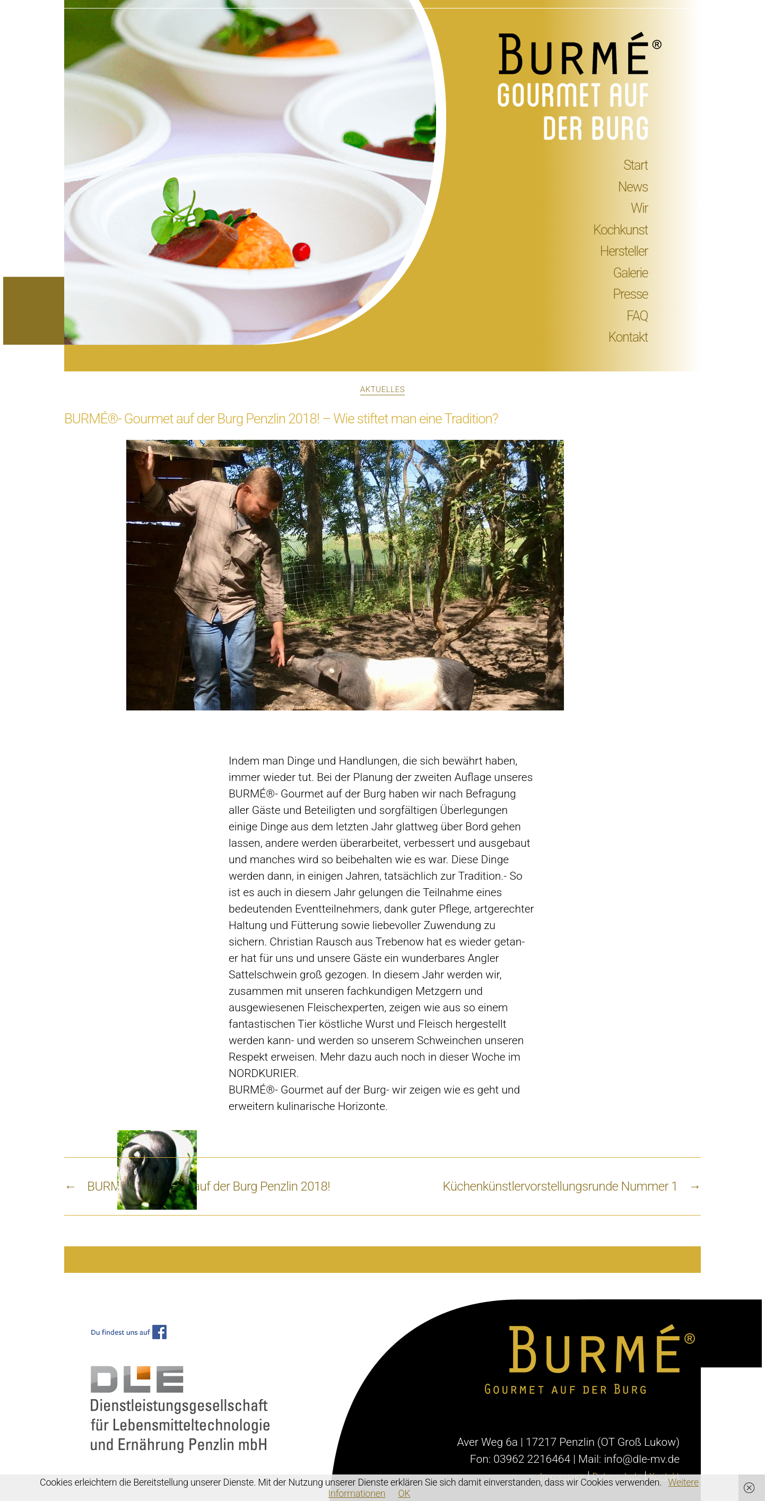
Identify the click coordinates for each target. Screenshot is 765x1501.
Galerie (630, 273)
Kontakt (628, 337)
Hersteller (624, 251)
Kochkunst (620, 230)
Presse (630, 294)
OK (404, 1493)
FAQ (637, 316)
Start (635, 165)
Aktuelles (382, 389)
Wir (639, 208)
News (633, 187)
